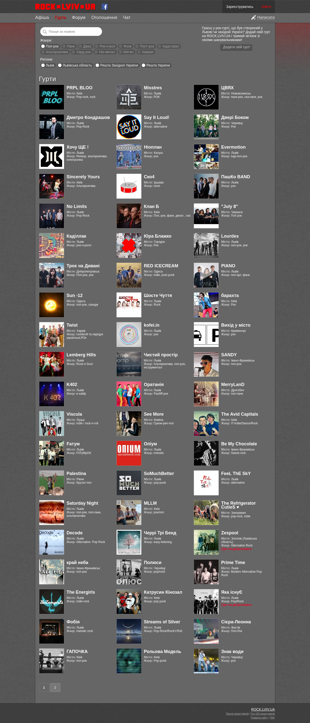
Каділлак (76, 236)
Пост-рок (147, 46)
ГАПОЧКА (77, 651)
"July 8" (229, 206)
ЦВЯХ (227, 87)
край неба (77, 562)
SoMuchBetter (159, 473)
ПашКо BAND (235, 176)
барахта (230, 295)
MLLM (150, 503)
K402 (72, 384)
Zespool (229, 532)
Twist (72, 325)
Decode (75, 532)
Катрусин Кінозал (163, 592)
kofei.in (152, 325)
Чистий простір (161, 354)
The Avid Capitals (239, 414)
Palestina (76, 473)
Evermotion (233, 147)
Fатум (73, 443)
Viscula (74, 414)
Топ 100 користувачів (263, 713)
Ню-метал (107, 52)
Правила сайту (259, 717)
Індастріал (171, 46)
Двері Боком (235, 117)
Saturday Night (82, 503)
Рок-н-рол (107, 46)
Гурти (60, 17)
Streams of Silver (162, 621)
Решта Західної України (119, 65)
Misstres (153, 87)
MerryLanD (233, 384)
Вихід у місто (235, 325)
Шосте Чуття (158, 295)
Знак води (232, 651)
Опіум (150, 443)
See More (154, 414)
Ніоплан (153, 147)
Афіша (42, 17)
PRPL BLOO (80, 87)
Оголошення (104, 17)
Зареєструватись (239, 7)
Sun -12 (75, 295)
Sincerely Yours (83, 176)
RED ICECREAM (161, 265)
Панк (71, 46)
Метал (129, 52)
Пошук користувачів (237, 713)
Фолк (127, 46)
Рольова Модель (162, 651)
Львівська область (77, 65)
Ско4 (149, 176)
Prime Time (233, 562)
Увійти (266, 7)
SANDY (229, 354)
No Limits (77, 206)
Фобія (73, 621)
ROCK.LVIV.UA (263, 709)
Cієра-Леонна (236, 621)
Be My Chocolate (239, 443)
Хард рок (83, 52)
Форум (78, 17)
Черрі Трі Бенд (160, 532)
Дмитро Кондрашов (88, 117)
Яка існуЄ (232, 592)
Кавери (148, 52)
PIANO (228, 265)
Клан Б (151, 206)
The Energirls (81, 592)
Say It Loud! (156, 117)
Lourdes (230, 236)
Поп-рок (52, 46)
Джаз (87, 46)
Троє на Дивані (83, 265)
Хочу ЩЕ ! (78, 147)
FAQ (272, 717)
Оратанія (154, 384)
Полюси (153, 562)
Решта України (158, 65)
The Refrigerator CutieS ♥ (238, 505)
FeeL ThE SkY (236, 473)
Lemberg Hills (81, 354)
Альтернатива (57, 52)
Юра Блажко (157, 236)
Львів (50, 65)
